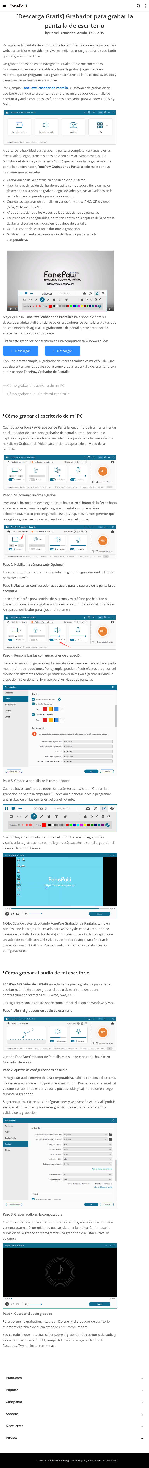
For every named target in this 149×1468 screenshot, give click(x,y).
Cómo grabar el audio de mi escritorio (38, 393)
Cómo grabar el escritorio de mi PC (35, 385)
